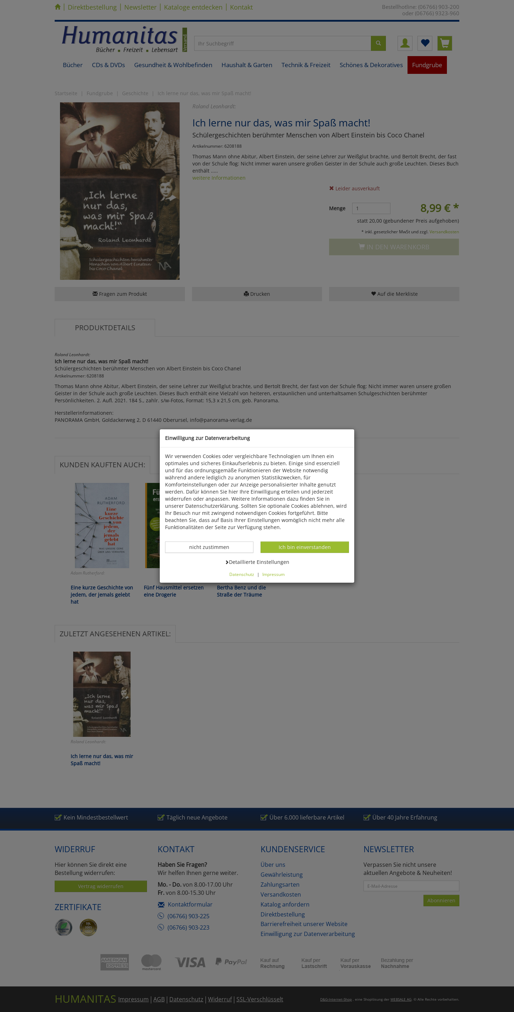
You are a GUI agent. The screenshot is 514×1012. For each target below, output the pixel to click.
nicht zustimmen (213, 546)
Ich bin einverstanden (304, 546)
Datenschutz (241, 574)
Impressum (273, 574)
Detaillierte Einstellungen (257, 561)
